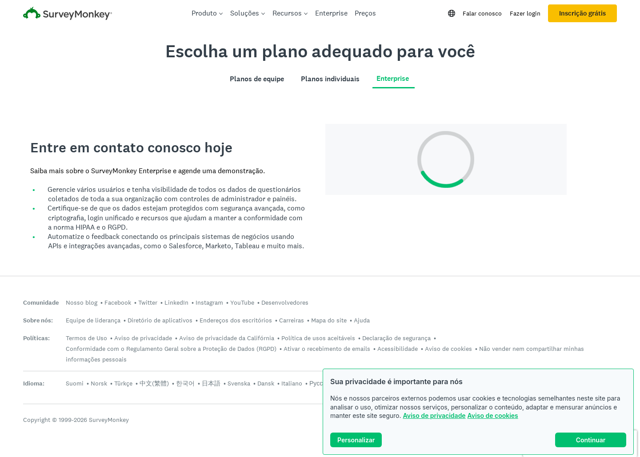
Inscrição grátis (582, 13)
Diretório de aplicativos (160, 320)
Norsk (99, 383)
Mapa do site (329, 320)
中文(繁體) (154, 383)
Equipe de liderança (93, 320)
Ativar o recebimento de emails (327, 349)
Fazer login (525, 13)
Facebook (117, 302)
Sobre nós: (38, 320)
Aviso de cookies (493, 415)
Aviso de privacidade (434, 415)
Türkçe (123, 383)
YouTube (242, 302)
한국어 (185, 383)
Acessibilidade (397, 349)
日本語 (211, 383)
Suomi (75, 383)
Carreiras (291, 320)
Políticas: (36, 338)
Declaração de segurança (396, 338)
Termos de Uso (86, 338)
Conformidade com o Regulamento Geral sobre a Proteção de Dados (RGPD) (171, 349)
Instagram (209, 302)
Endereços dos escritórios (236, 320)
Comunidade (41, 302)
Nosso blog (81, 302)
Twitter (147, 302)
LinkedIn (176, 302)
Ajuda (362, 320)
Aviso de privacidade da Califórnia (226, 338)
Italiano (291, 383)
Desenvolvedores (284, 302)
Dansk (265, 383)
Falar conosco (482, 13)
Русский (320, 383)
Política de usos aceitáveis (318, 338)
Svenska (239, 383)
